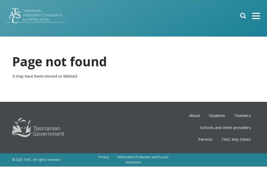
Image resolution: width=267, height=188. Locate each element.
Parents (205, 139)
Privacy (103, 157)
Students (217, 115)
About (194, 115)
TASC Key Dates (236, 139)
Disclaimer (133, 162)
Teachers (242, 115)
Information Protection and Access (142, 157)
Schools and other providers (225, 127)
